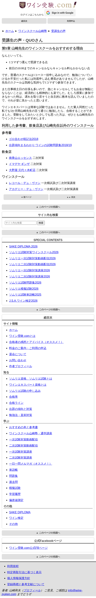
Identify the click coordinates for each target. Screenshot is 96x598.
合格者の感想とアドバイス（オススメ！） (36, 342)
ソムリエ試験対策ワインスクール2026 (34, 252)
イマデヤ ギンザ (19, 163)
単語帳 (13, 469)
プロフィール (32, 590)
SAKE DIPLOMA (19, 512)
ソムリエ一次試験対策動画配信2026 (32, 258)
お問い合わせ (17, 360)
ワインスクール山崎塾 (32, 30)
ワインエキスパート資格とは (27, 384)
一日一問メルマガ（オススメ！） (30, 463)
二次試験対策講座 (20, 457)
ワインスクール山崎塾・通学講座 (30, 433)
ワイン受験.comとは (22, 335)
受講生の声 (58, 30)
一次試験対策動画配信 (23, 439)
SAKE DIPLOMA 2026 (23, 246)
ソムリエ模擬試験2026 (24, 288)
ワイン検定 (16, 517)
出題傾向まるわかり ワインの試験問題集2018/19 (40, 145)
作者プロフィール (20, 366)
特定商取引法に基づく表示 (24, 572)
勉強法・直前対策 (20, 415)
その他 (13, 523)
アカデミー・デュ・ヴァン (26, 189)
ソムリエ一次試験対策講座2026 (29, 270)
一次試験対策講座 (20, 451)
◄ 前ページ (26, 197)
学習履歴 (15, 494)
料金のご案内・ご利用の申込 (27, 348)
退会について (17, 354)
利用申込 (71, 21)
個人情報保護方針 (18, 578)
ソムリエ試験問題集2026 (25, 282)
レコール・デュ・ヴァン (24, 182)
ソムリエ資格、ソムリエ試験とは (30, 378)
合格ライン (16, 402)
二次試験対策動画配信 (23, 445)
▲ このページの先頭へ (48, 206)
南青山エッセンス (20, 157)
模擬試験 (15, 487)
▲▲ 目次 (71, 197)
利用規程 (13, 566)
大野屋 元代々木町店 (22, 170)
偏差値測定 (16, 500)
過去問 (13, 481)
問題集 (13, 475)
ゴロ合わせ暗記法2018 (23, 139)
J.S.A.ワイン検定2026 (23, 300)
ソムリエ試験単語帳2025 (25, 294)
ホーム (9, 30)
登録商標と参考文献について (25, 584)
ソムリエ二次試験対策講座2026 (29, 276)
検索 (41, 222)
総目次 (24, 21)
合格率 (13, 396)
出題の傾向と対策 (20, 408)
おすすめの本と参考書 (23, 427)
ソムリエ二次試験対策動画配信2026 (32, 264)
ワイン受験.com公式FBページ (28, 547)
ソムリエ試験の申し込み (25, 390)
